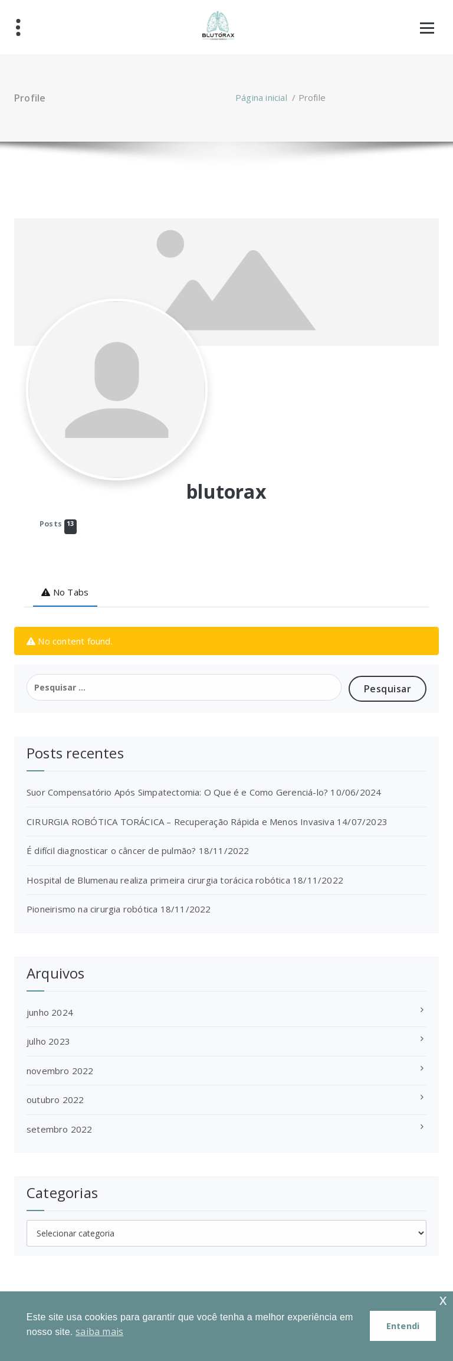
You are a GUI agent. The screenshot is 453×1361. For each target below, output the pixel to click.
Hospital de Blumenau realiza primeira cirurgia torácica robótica (158, 880)
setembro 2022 (60, 1129)
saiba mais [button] (99, 1331)
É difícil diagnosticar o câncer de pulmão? (111, 850)
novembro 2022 (60, 1071)
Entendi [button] (402, 1325)
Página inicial (261, 97)
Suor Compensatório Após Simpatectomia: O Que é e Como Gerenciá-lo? (177, 792)
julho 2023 (48, 1041)
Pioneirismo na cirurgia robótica (92, 909)
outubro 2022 (55, 1099)
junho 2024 (50, 1012)
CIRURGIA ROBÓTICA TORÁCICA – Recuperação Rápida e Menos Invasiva (180, 821)
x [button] (443, 1300)
